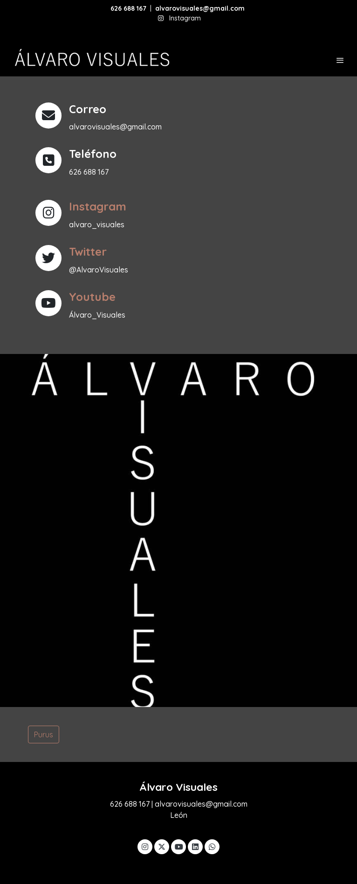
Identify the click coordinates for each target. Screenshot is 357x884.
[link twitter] (161, 846)
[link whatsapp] (212, 846)
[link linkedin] (195, 846)
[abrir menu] (340, 60)
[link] (90, 60)
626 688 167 (128, 8)
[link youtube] (179, 846)
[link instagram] (145, 846)
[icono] (48, 213)
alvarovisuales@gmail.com (201, 8)
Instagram (185, 18)
